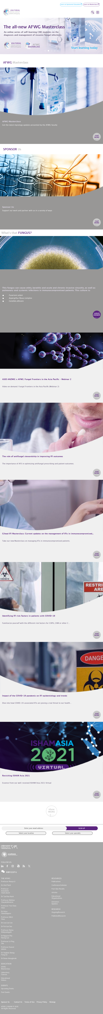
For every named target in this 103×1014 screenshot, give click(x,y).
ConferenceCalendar (59, 885)
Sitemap (52, 1002)
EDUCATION (6, 964)
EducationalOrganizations (57, 897)
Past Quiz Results (58, 889)
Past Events (5, 992)
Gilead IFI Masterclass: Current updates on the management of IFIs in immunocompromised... (47, 533)
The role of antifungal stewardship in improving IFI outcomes (32, 456)
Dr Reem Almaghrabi (8, 958)
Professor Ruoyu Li (8, 882)
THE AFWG (5, 878)
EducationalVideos (5, 979)
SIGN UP (81, 828)
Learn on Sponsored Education (71, 4)
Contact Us (18, 1002)
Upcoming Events (7, 989)
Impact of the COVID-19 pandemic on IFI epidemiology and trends (34, 695)
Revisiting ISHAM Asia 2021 (16, 775)
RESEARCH (56, 909)
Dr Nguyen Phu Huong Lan (6, 937)
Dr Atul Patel (6, 885)
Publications (56, 882)
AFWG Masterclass (5, 968)
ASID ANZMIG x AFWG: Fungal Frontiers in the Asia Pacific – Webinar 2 (36, 379)
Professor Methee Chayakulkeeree (8, 901)
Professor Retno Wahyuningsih (7, 931)
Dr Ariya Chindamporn (6, 912)
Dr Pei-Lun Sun (6, 926)
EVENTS (4, 985)
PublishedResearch (59, 916)
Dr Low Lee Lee (6, 923)
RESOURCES (57, 878)
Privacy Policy (42, 1002)
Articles (54, 892)
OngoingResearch (58, 912)
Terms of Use (29, 1002)
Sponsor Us (5, 1002)
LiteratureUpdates (55, 903)
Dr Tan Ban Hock (7, 896)
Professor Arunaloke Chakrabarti (5, 891)
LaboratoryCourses (5, 973)
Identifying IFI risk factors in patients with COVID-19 (28, 616)
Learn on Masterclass (91, 4)
